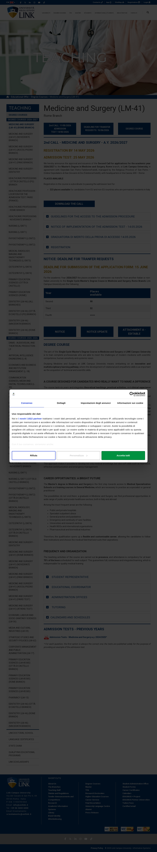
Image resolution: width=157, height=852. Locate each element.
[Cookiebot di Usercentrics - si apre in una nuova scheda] (131, 394)
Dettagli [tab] (61, 403)
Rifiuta (33, 455)
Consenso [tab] (26, 403)
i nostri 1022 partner (30, 418)
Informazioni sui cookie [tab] (130, 403)
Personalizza (78, 455)
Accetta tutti (123, 455)
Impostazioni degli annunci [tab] (96, 403)
